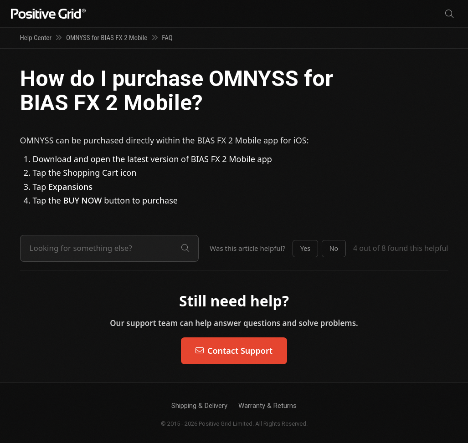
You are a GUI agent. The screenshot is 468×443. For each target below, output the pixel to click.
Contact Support (234, 350)
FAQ (167, 38)
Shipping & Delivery (199, 406)
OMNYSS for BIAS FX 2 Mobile (106, 38)
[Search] (449, 13)
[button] (305, 248)
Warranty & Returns (267, 406)
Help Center (35, 38)
